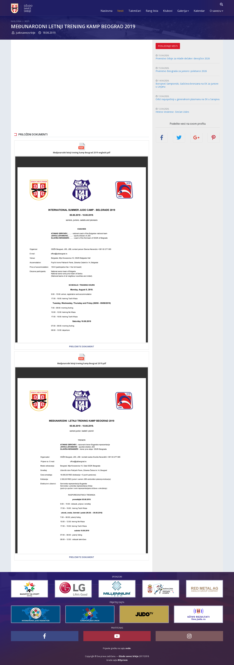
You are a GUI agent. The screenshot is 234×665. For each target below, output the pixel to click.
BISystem (123, 660)
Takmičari (134, 11)
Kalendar (199, 11)
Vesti (120, 11)
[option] (29, 589)
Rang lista (152, 11)
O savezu (216, 11)
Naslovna (106, 11)
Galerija (183, 11)
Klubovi (167, 11)
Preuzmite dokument (81, 346)
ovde (128, 648)
